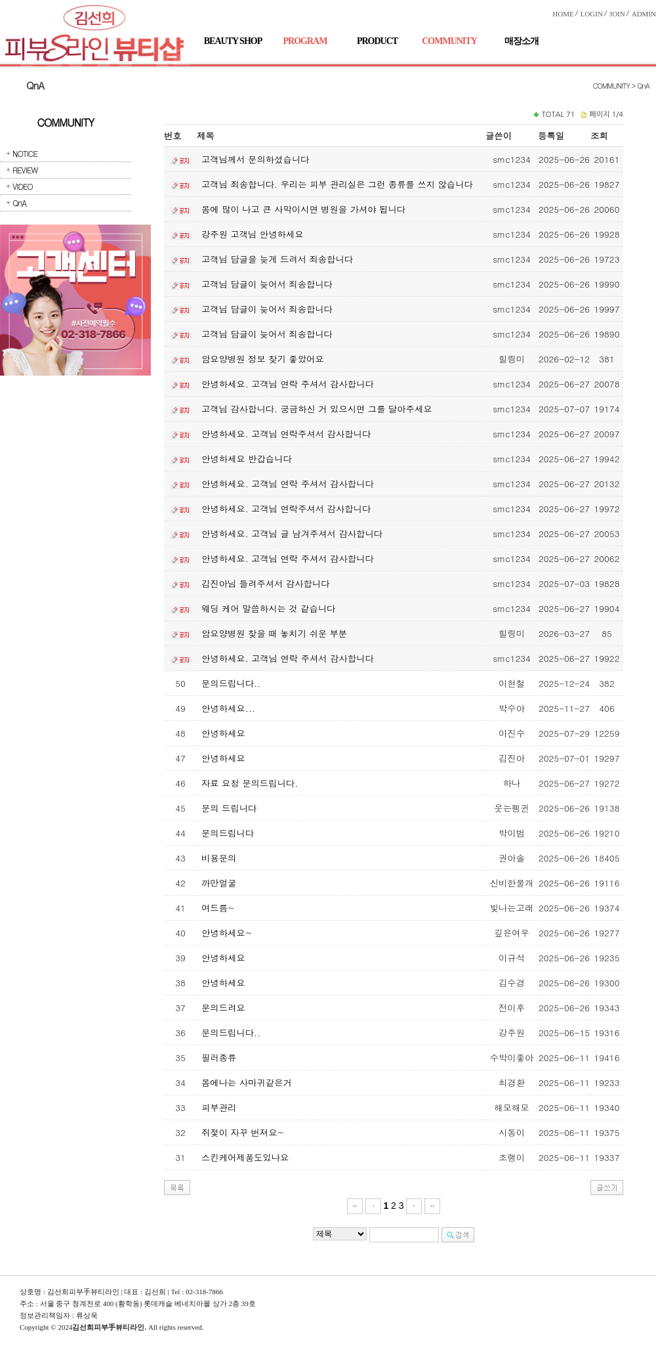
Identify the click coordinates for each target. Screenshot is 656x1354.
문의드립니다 (227, 833)
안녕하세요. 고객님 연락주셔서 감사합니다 (286, 433)
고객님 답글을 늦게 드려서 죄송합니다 (277, 259)
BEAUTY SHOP (233, 41)
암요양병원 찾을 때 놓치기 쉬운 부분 (274, 633)
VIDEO (22, 186)
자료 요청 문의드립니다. (249, 783)
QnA (19, 202)
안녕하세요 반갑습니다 (246, 458)
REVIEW (24, 169)
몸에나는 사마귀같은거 (246, 1082)
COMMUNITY (449, 41)
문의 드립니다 (228, 808)
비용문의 (218, 858)
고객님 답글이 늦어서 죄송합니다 (267, 284)
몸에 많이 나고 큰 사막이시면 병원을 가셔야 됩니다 (303, 209)
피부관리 (218, 1107)
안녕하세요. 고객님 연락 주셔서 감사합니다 (287, 384)
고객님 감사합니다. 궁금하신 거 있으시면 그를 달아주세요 (316, 409)
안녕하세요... (228, 708)
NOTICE (24, 153)
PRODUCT (377, 41)
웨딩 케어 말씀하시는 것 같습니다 (268, 608)
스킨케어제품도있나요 (245, 1157)
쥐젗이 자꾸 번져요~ (242, 1132)
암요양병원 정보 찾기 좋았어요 (262, 359)
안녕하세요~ (226, 933)
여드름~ (218, 908)
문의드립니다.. (230, 683)
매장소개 (521, 41)
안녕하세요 (223, 733)
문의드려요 (223, 1007)
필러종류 (218, 1057)
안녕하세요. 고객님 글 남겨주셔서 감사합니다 (291, 533)
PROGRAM (305, 41)
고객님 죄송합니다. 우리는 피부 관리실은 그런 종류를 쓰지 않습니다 (337, 184)
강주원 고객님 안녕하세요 (252, 234)
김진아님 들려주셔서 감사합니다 (265, 583)
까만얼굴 (218, 883)
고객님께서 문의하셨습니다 (255, 159)
